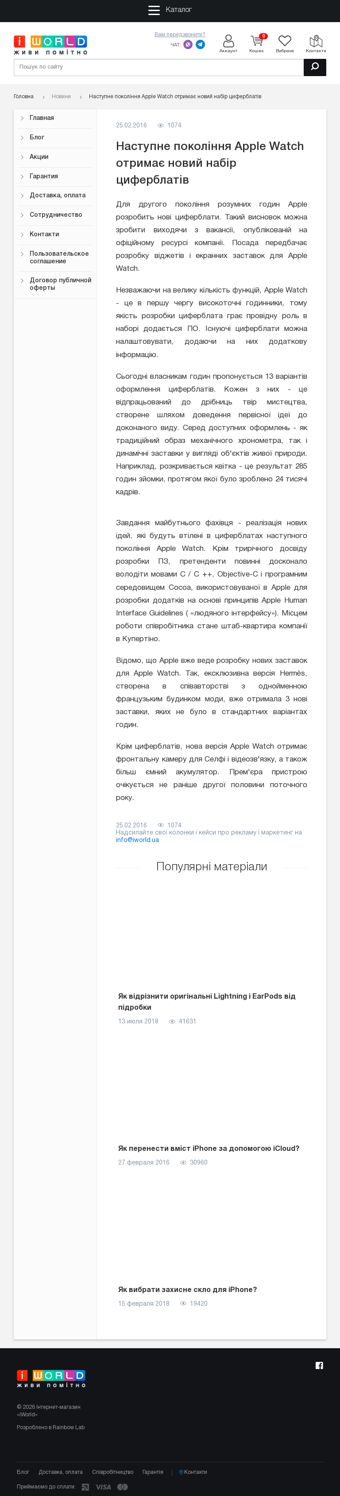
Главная (37, 118)
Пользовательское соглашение (54, 258)
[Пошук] (315, 67)
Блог (32, 138)
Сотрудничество (51, 215)
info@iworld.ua (137, 840)
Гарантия (39, 177)
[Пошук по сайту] (170, 67)
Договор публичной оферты (55, 284)
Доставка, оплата (52, 196)
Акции (34, 157)
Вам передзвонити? (180, 34)
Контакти (39, 235)
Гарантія (153, 1472)
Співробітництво (112, 1472)
